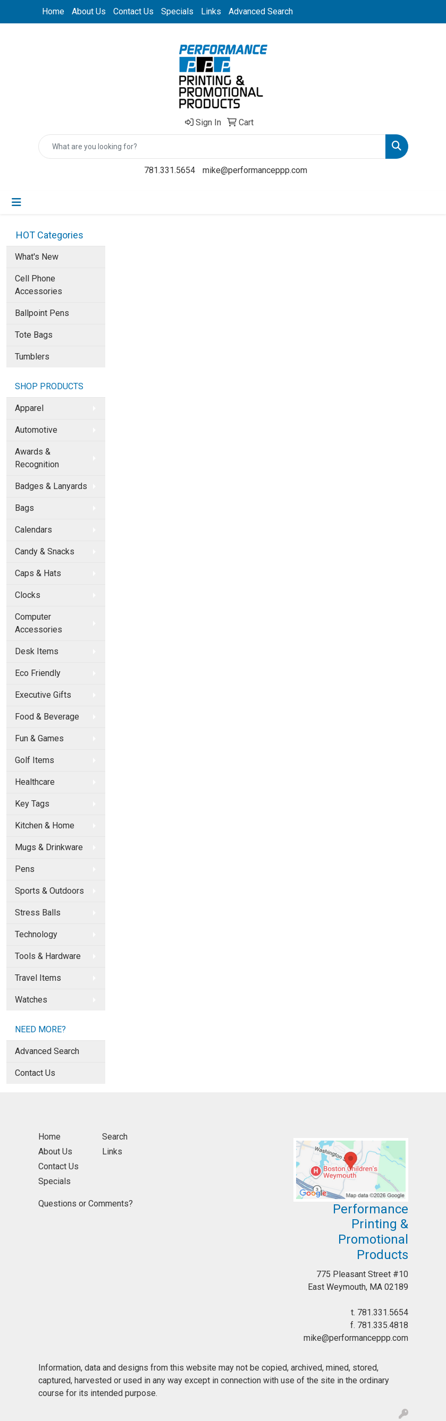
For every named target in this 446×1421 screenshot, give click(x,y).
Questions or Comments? (85, 1204)
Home (53, 11)
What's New (36, 257)
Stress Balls (38, 913)
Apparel (29, 408)
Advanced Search (261, 11)
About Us (89, 11)
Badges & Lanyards (51, 486)
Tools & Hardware (48, 956)
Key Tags (32, 804)
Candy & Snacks (44, 551)
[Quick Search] (212, 146)
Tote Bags (34, 335)
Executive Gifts (43, 695)
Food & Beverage (47, 717)
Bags (24, 508)
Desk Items (36, 651)
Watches (31, 1000)
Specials (177, 11)
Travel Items (38, 978)
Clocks (27, 595)
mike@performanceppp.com (255, 170)
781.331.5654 (169, 170)
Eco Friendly (38, 673)
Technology (36, 934)
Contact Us (133, 11)
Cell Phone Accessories (38, 284)
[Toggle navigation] (16, 202)
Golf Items (34, 760)
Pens (25, 869)
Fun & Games (39, 738)
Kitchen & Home (44, 825)
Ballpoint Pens (42, 313)
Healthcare (35, 782)
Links (211, 11)
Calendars (33, 530)
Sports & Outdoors (49, 891)
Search (115, 1137)
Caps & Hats (38, 573)
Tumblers (32, 357)
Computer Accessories (38, 623)
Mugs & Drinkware (49, 847)
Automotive (36, 430)
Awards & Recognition (37, 458)
